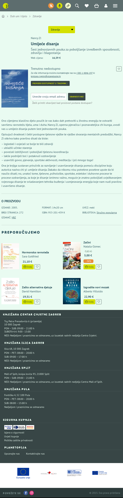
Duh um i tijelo (18, 16)
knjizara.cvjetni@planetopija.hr (46, 76)
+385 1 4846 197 (84, 73)
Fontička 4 (10, 395)
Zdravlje (37, 16)
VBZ (14, 217)
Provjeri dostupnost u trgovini (50, 83)
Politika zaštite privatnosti (18, 440)
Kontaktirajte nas (35, 453)
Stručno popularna (107, 212)
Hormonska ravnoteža (35, 252)
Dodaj (28, 266)
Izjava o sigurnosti (14, 432)
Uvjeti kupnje (11, 436)
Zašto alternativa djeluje (37, 287)
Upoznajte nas (12, 453)
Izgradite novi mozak (96, 287)
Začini (87, 242)
